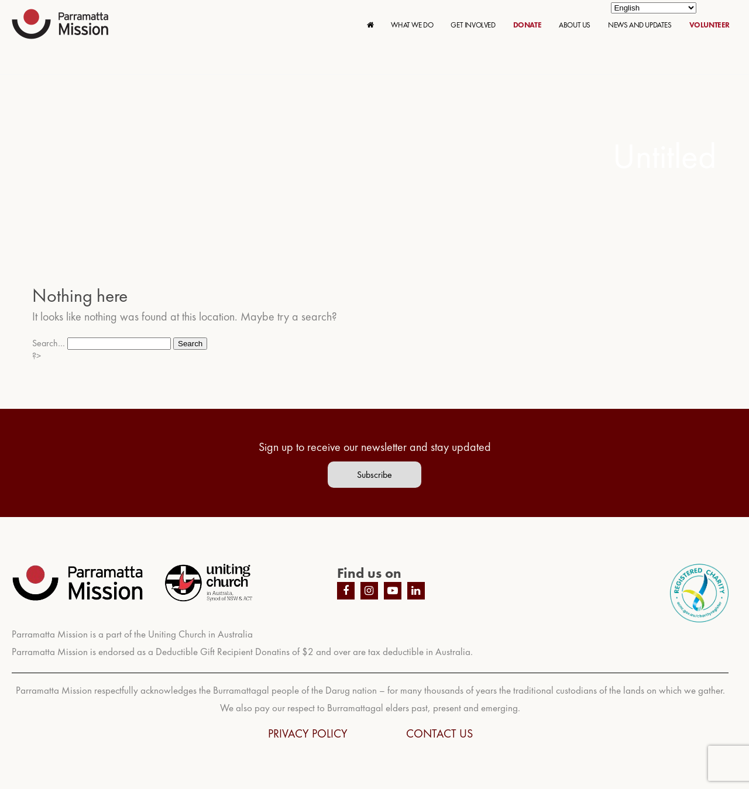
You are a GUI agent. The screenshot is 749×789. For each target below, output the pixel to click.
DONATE (527, 25)
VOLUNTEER (709, 25)
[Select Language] (653, 7)
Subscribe (374, 474)
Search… (48, 343)
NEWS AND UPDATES (640, 25)
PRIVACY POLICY (308, 733)
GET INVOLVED (473, 25)
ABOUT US (574, 25)
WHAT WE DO (412, 25)
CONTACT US (439, 733)
